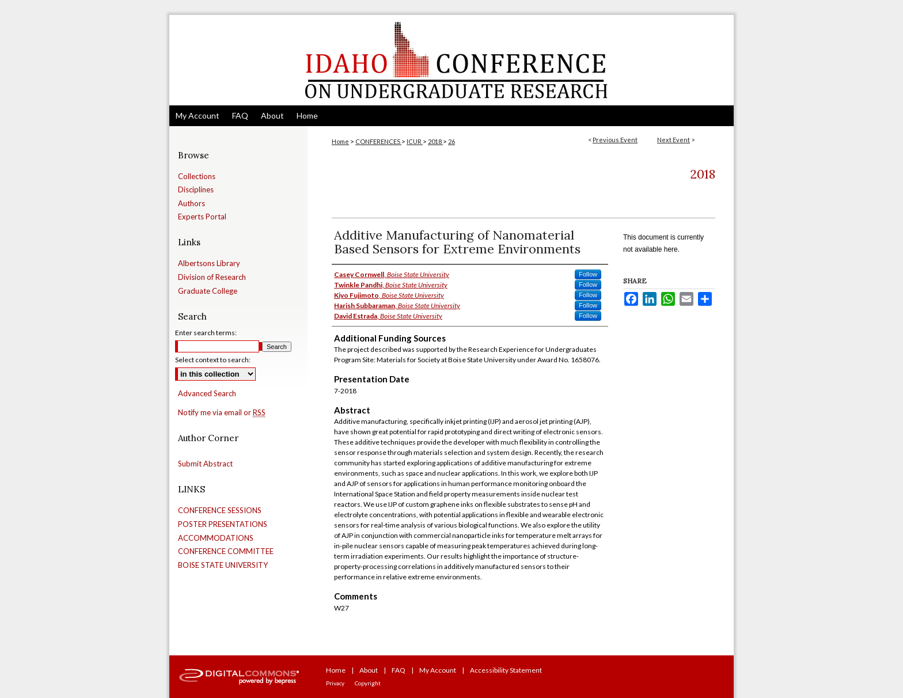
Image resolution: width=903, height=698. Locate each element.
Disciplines (196, 189)
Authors (191, 203)
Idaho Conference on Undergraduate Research (451, 60)
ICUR (415, 141)
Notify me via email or (221, 413)
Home (340, 141)
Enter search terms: (206, 332)
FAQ (398, 670)
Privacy (335, 683)
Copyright (368, 683)
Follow (588, 274)
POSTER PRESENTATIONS (222, 524)
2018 (435, 141)
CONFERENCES (378, 141)
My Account (437, 670)
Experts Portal (202, 217)
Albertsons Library (209, 263)
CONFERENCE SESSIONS (219, 510)
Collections (196, 176)
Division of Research (212, 277)
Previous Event (615, 139)
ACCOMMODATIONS (215, 538)
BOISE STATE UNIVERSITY (223, 565)
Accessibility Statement (506, 670)
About (368, 670)
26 (451, 141)
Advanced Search (207, 393)
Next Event (673, 139)
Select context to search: (213, 359)
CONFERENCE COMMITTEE (226, 551)
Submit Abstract (205, 464)
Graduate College (207, 291)
